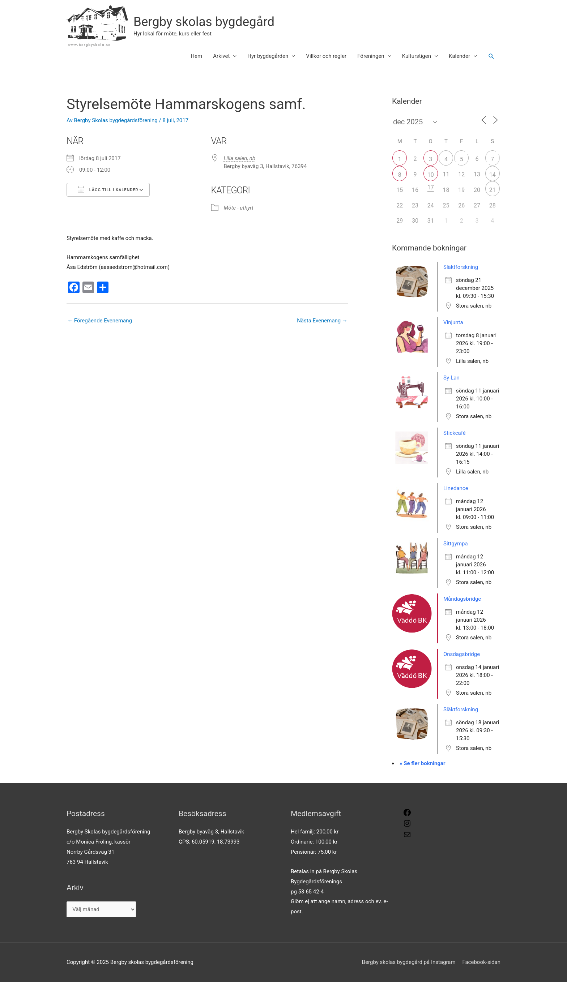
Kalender (459, 56)
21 (492, 189)
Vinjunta (453, 322)
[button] (491, 56)
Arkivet (221, 56)
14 (492, 174)
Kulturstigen (416, 56)
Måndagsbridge (462, 599)
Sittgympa (455, 543)
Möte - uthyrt (239, 208)
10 (430, 174)
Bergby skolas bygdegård (203, 21)
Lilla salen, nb (240, 158)
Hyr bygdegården (267, 56)
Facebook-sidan (481, 962)
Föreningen (370, 56)
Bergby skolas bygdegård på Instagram (409, 962)
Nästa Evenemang (322, 320)
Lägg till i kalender (108, 189)
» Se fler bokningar (423, 763)
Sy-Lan (451, 377)
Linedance (455, 488)
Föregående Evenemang (99, 320)
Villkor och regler (326, 56)
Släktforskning (460, 267)
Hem (196, 56)
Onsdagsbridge (461, 654)
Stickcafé (454, 433)
